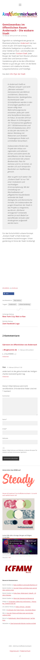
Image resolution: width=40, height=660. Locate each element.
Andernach (25, 43)
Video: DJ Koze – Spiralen (23, 607)
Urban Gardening (24, 304)
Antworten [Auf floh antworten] (5, 377)
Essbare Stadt (21, 53)
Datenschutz (25, 651)
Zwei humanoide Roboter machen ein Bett (23, 623)
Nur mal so (17, 300)
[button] (8, 293)
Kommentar (6, 396)
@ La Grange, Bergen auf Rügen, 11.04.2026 (26, 555)
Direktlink (6, 288)
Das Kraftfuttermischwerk (8, 555)
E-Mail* (4, 429)
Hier (10, 557)
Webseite (5, 438)
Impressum (14, 651)
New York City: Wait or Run (13, 316)
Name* (4, 419)
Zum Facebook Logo (11, 323)
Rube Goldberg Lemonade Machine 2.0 (25, 585)
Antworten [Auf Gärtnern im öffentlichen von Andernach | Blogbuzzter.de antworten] (5, 357)
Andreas (14, 288)
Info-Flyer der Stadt (17, 74)
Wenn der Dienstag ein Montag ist (24, 598)
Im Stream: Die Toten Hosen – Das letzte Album (21, 610)
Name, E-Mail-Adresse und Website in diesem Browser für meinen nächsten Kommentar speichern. (19, 451)
